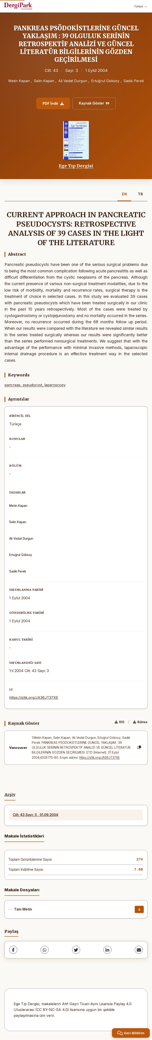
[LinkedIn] (107, 950)
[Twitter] (76, 950)
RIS (119, 722)
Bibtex (140, 722)
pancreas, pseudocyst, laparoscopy (35, 385)
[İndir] (139, 909)
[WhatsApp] (45, 950)
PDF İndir (53, 103)
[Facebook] (13, 950)
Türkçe (140, 6)
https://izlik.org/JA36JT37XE (33, 697)
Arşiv (9, 794)
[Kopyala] (139, 747)
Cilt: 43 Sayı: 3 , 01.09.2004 (35, 815)
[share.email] (139, 950)
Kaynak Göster (94, 103)
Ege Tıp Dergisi (76, 166)
